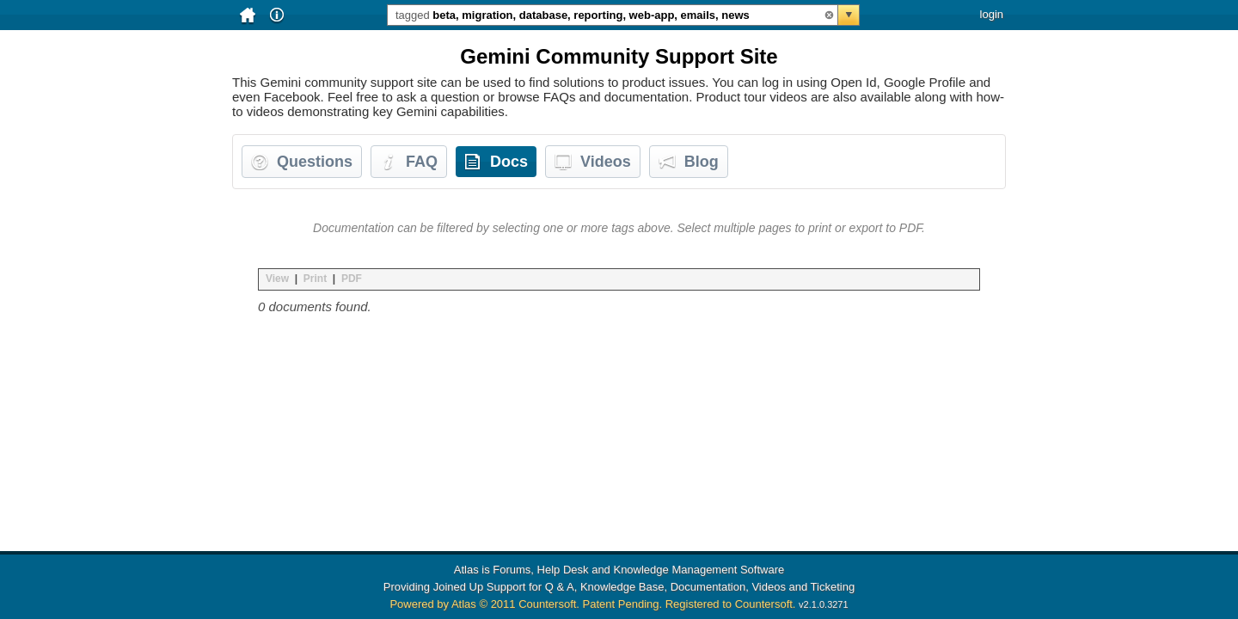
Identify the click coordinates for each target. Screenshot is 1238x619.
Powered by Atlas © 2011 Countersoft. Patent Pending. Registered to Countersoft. (592, 604)
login (991, 14)
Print (315, 279)
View (277, 279)
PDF (351, 279)
